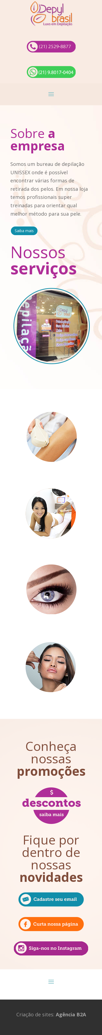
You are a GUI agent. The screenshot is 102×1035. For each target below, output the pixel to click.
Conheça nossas (51, 758)
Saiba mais (24, 230)
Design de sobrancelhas (51, 627)
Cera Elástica (51, 551)
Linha (51, 706)
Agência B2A (71, 1014)
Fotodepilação (51, 476)
